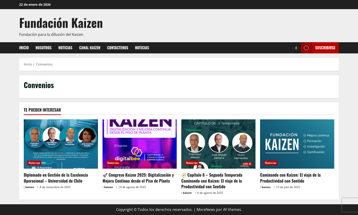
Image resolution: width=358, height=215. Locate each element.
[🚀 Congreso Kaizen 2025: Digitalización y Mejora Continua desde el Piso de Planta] (140, 144)
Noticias (65, 47)
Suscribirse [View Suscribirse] (318, 47)
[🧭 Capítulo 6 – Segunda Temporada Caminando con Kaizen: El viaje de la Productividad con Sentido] (218, 144)
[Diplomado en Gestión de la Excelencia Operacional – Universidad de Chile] (61, 144)
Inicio (24, 47)
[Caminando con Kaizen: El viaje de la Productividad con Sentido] (297, 144)
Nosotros (44, 47)
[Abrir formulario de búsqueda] (296, 48)
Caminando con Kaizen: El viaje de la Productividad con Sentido (290, 178)
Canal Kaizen (89, 47)
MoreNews (206, 209)
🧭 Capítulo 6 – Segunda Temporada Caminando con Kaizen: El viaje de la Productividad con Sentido (211, 180)
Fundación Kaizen (61, 22)
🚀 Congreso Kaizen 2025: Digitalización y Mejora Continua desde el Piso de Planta (138, 178)
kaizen (29, 187)
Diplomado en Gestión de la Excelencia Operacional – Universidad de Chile (56, 178)
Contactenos (117, 47)
